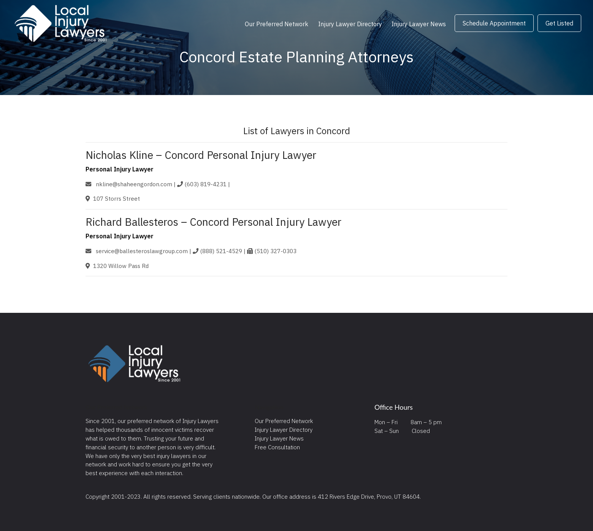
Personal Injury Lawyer (120, 169)
